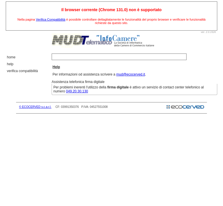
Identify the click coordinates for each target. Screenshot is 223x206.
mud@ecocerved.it (130, 74)
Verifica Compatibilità (50, 19)
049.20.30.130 (77, 91)
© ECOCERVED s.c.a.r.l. (35, 106)
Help (10, 64)
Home (11, 57)
